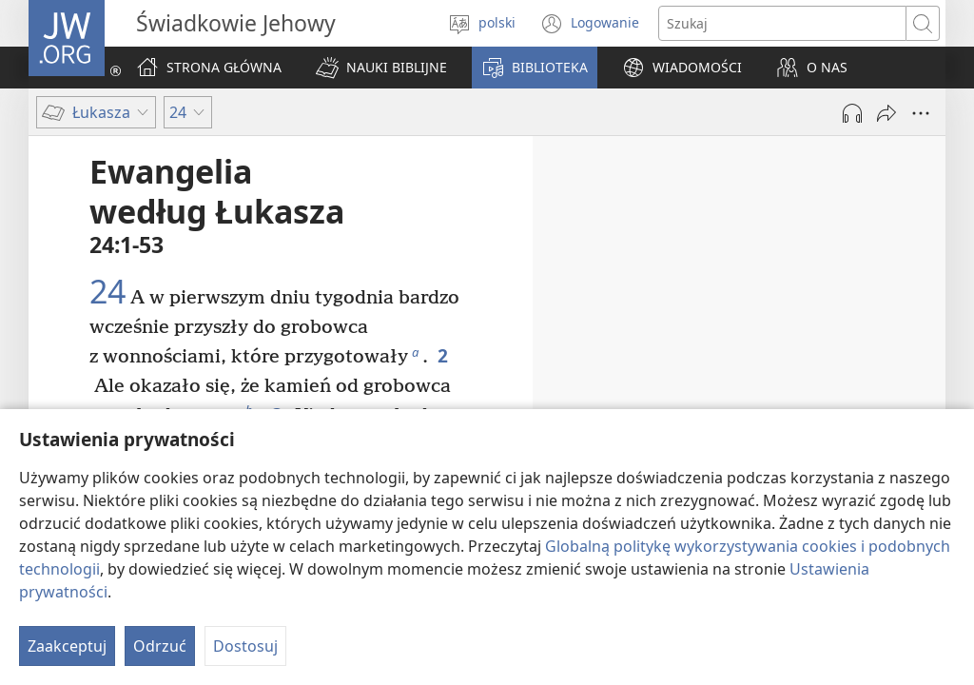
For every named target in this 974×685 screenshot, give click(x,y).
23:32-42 (840, 318)
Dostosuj (245, 646)
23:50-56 (739, 398)
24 (107, 292)
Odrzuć (159, 646)
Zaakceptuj (67, 646)
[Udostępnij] (886, 113)
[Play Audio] (852, 113)
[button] (381, 67)
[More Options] (921, 113)
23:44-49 (700, 372)
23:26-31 (840, 292)
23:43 (887, 345)
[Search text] (782, 23)
